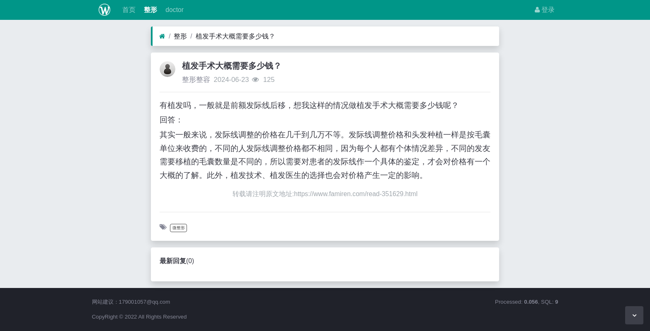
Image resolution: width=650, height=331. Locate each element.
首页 (127, 9)
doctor (174, 9)
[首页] (162, 36)
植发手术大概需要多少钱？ (235, 36)
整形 (149, 9)
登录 (545, 9)
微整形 (178, 227)
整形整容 (196, 80)
